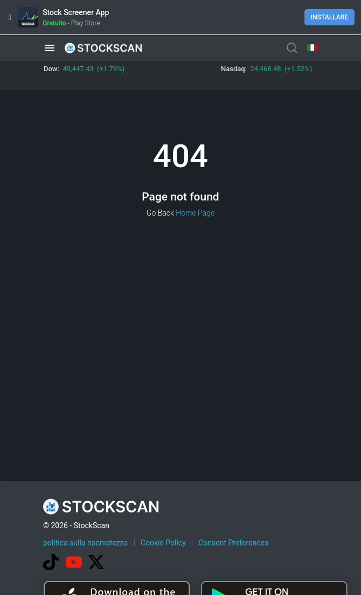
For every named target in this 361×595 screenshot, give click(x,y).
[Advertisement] (202, 513)
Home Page (195, 213)
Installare (329, 17)
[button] (49, 47)
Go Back (160, 213)
